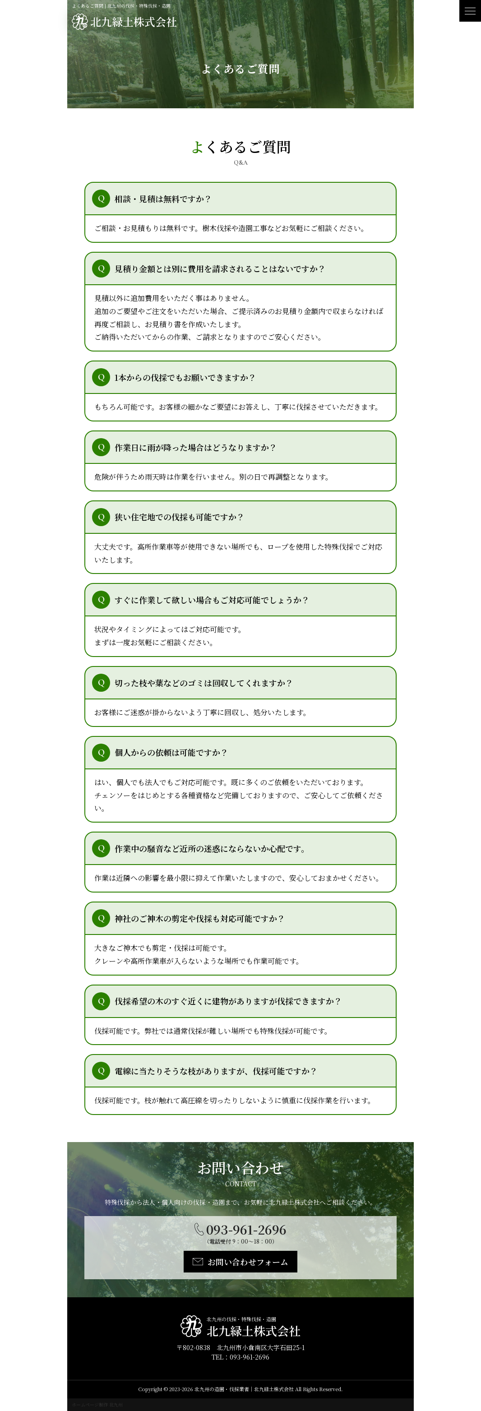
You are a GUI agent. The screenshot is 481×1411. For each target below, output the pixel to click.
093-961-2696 (246, 1229)
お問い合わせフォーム (248, 1262)
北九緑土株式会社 (133, 21)
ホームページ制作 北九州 (97, 1404)
